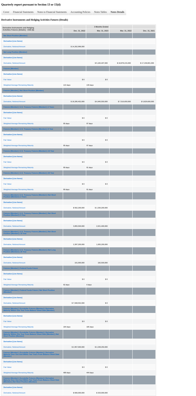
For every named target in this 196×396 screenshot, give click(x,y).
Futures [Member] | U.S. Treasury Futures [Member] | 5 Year (28, 129)
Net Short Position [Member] (15, 35)
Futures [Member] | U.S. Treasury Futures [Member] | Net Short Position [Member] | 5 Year (30, 214)
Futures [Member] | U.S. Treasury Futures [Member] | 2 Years (29, 107)
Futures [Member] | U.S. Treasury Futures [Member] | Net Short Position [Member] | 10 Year (30, 232)
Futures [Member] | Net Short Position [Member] (24, 90)
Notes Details (117, 12)
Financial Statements (23, 12)
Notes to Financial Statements (52, 12)
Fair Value (7, 79)
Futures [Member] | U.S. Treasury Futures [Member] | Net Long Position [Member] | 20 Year (30, 251)
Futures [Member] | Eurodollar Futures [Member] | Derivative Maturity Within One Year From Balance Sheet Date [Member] (29, 309)
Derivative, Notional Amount (14, 46)
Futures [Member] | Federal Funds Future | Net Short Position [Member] (29, 291)
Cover (6, 12)
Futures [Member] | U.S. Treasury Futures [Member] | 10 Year (29, 151)
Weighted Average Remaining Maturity (19, 85)
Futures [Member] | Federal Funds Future (21, 268)
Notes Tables (100, 12)
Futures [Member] (11, 68)
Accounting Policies (80, 12)
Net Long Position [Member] (15, 52)
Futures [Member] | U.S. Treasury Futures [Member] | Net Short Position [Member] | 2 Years (30, 196)
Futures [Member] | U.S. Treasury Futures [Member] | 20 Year (29, 173)
